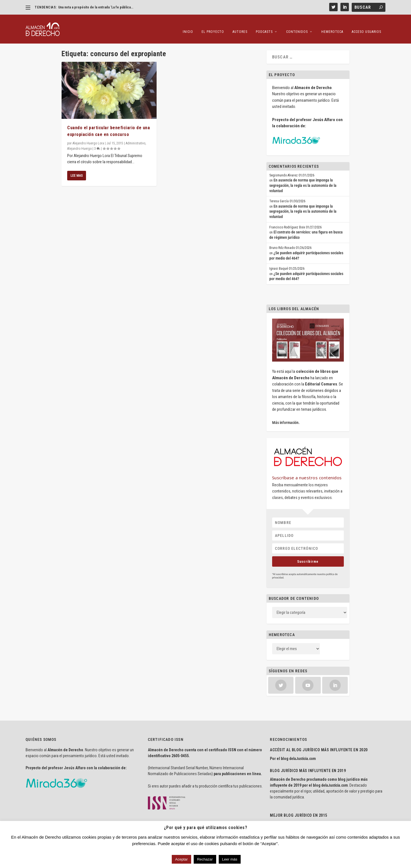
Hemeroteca (332, 25)
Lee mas (77, 174)
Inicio (188, 25)
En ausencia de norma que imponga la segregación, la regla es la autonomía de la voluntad (303, 183)
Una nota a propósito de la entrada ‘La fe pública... (95, 7)
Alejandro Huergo (79, 147)
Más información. (286, 420)
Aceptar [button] (181, 859)
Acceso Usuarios (366, 25)
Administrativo (135, 141)
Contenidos (297, 25)
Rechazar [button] (205, 859)
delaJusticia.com (302, 756)
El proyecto (213, 25)
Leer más (229, 859)
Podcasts (264, 25)
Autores (239, 25)
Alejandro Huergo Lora (88, 141)
